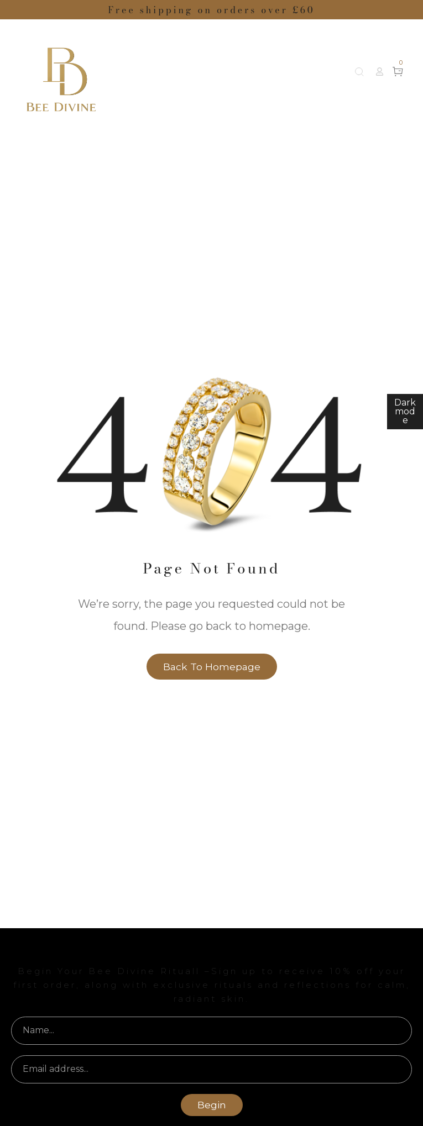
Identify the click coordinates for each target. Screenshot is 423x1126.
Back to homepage (211, 666)
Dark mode (405, 411)
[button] (379, 71)
